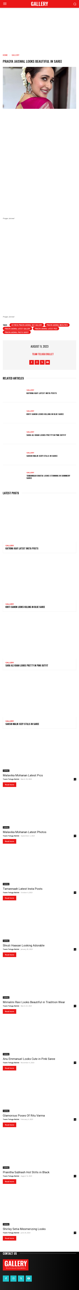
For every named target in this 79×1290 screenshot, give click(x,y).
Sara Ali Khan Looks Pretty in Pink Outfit (46, 434)
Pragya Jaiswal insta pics (57, 324)
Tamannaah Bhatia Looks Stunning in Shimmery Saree (48, 476)
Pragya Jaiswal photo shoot (17, 332)
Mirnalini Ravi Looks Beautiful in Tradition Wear (34, 1002)
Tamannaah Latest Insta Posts (22, 888)
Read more (9, 785)
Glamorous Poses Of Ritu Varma (24, 1115)
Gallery (15, 54)
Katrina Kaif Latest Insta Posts (41, 393)
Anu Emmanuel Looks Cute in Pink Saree (29, 1059)
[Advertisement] (39, 28)
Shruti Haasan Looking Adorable (24, 945)
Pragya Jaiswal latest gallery (17, 328)
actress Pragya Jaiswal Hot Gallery (26, 324)
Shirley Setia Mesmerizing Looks (24, 1229)
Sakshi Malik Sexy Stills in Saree (42, 455)
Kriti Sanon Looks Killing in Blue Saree (45, 414)
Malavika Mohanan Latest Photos (24, 832)
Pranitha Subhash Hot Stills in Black (26, 1172)
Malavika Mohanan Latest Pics (23, 775)
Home (5, 54)
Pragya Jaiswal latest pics (46, 328)
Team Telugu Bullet (43, 354)
